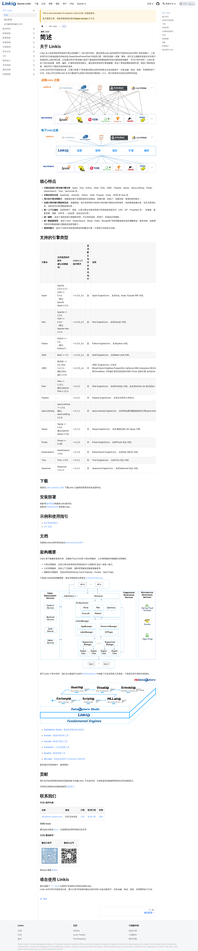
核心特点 (165, 17)
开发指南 (7, 65)
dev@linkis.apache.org (52, 817)
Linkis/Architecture (94, 578)
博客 (51, 4)
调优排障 (7, 70)
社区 (44, 4)
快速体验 (7, 33)
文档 (163, 35)
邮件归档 (133, 939)
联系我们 (165, 46)
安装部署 (165, 28)
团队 (58, 4)
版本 (20, 939)
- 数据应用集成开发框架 (64, 730)
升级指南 (7, 74)
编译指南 (50, 504)
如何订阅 (133, 931)
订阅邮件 (133, 935)
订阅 (82, 817)
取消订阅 (92, 817)
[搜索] (187, 4)
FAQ (72, 4)
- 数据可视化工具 (55, 741)
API (4, 56)
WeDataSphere (89, 674)
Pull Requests (79, 939)
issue (56, 829)
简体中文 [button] (168, 4)
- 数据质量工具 (54, 753)
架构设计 (7, 60)
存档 (101, 817)
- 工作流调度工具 (56, 747)
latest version (81, 18)
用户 (65, 4)
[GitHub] (158, 4)
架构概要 (165, 39)
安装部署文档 (52, 507)
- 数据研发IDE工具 (56, 735)
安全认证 (7, 51)
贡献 (163, 42)
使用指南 (7, 42)
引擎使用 (7, 47)
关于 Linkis (7, 10)
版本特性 (7, 29)
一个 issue (54, 886)
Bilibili (54, 870)
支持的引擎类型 (168, 20)
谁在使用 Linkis (167, 50)
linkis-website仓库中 (74, 543)
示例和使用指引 (168, 31)
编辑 (43, 899)
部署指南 (7, 38)
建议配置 (8, 20)
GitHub (76, 931)
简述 (6, 15)
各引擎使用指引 (51, 523)
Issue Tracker (79, 935)
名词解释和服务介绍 (13, 24)
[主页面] (42, 26)
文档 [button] (149, 4)
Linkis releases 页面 (55, 487)
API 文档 (48, 527)
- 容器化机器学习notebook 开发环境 (64, 759)
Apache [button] (80, 4)
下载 (36, 4)
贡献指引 (70, 787)
